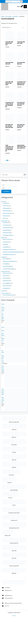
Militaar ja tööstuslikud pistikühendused (12, 252)
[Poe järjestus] (12, 27)
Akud (2, 201)
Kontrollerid (6, 222)
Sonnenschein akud (7, 213)
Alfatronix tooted (7, 273)
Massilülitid (5, 263)
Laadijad (3, 257)
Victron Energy (4, 293)
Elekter (3, 237)
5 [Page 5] (8, 160)
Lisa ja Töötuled (6, 283)
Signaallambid (6, 230)
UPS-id (4, 218)
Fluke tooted (6, 278)
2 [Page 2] (6, 160)
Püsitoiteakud (6, 208)
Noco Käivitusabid (7, 266)
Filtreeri (6, 191)
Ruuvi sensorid (6, 285)
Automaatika (4, 221)
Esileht (3, 16)
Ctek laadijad (6, 258)
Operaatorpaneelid (7, 227)
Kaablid (5, 244)
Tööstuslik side (6, 232)
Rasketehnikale (6, 210)
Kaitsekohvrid (6, 280)
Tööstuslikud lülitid (7, 235)
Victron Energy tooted (8, 295)
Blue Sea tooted (7, 239)
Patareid (3, 290)
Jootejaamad (6, 242)
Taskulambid (6, 288)
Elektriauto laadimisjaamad (9, 261)
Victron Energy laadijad (8, 268)
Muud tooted (4, 271)
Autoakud (5, 203)
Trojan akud (6, 215)
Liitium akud (6, 205)
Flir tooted (5, 275)
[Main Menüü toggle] (25, 6)
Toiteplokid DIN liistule (8, 254)
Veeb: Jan (14, 615)
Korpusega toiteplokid (8, 249)
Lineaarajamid (6, 225)
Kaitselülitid (6, 247)
